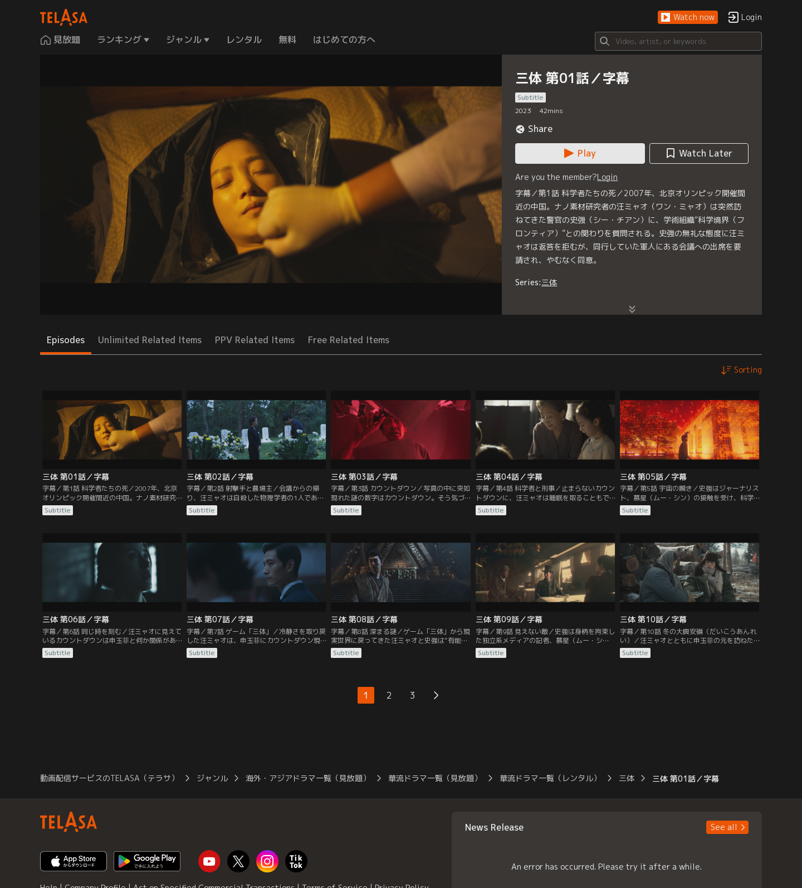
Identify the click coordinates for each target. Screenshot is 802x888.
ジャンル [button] (212, 778)
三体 (549, 282)
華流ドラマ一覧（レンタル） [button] (550, 778)
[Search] (678, 41)
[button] (688, 18)
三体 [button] (626, 778)
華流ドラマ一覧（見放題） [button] (435, 778)
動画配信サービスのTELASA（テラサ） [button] (109, 778)
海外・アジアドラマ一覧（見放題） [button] (308, 778)
